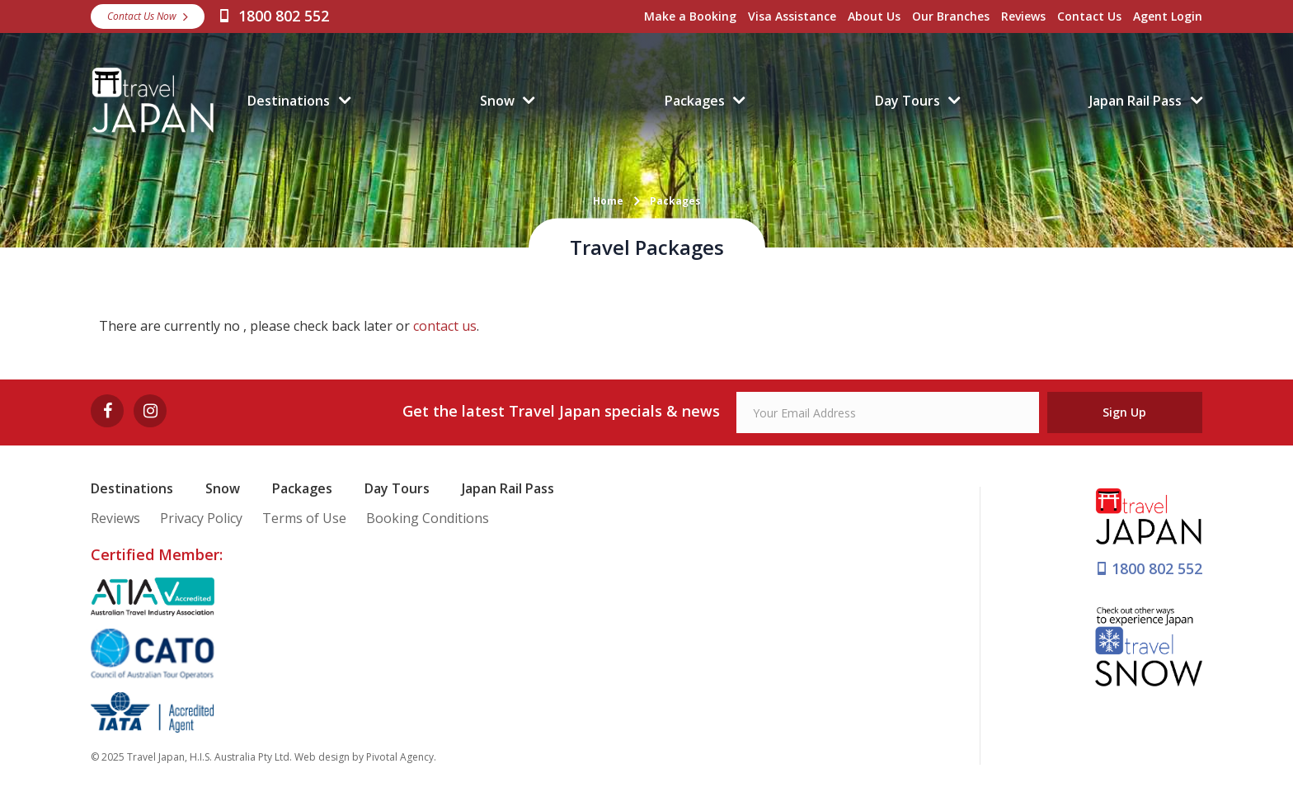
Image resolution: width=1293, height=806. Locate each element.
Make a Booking (690, 16)
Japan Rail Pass (1135, 101)
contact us (445, 326)
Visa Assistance (792, 16)
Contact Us (1089, 16)
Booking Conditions (427, 518)
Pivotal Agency (400, 757)
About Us (874, 16)
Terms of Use (304, 518)
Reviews (1023, 16)
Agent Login (1167, 16)
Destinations (288, 101)
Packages (695, 101)
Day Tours (907, 101)
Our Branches (951, 16)
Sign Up (1124, 412)
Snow (497, 101)
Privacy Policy (201, 518)
